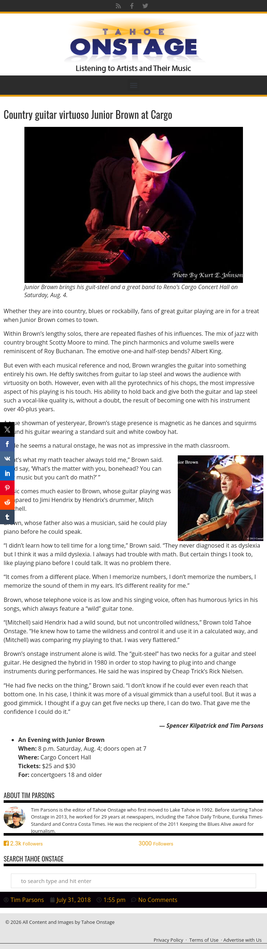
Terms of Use (204, 940)
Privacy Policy (168, 940)
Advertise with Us (242, 940)
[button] (133, 85)
